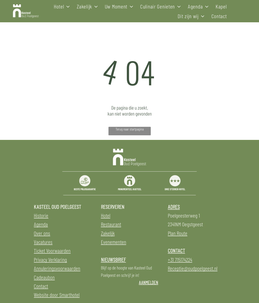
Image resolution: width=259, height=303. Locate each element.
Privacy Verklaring (50, 259)
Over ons (42, 233)
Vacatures (43, 241)
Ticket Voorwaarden (52, 250)
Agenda (41, 224)
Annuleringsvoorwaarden (57, 268)
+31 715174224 (180, 259)
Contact (41, 286)
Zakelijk (108, 233)
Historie (41, 215)
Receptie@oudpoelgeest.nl (192, 268)
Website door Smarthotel (57, 294)
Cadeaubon (44, 277)
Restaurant (111, 224)
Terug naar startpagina (130, 129)
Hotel (105, 215)
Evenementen (113, 241)
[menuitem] (61, 6)
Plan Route (177, 233)
